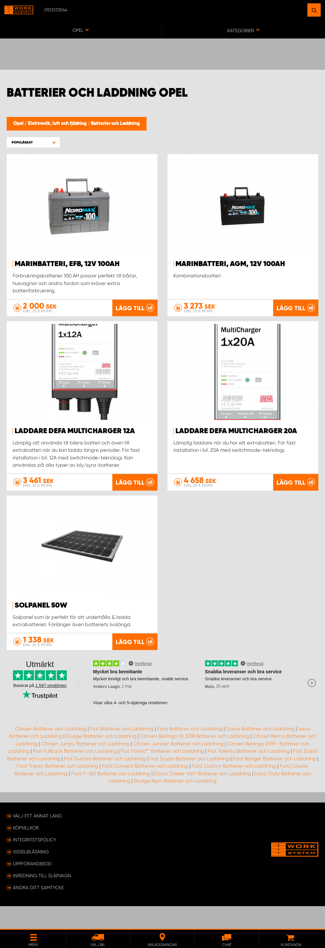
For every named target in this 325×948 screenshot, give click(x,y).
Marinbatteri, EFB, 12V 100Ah (67, 264)
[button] (33, 142)
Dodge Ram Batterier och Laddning (175, 803)
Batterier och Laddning (115, 123)
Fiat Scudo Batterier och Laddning (189, 781)
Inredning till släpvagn (42, 898)
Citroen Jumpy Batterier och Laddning (85, 766)
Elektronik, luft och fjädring (58, 123)
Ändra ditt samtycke (38, 910)
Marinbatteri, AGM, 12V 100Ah (230, 264)
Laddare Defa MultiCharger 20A (236, 438)
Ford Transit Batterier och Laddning (57, 789)
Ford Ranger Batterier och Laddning (274, 781)
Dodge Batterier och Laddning (101, 759)
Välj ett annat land (37, 838)
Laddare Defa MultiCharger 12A (75, 438)
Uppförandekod (32, 886)
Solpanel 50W (41, 612)
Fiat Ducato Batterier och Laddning (105, 781)
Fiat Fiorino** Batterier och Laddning (162, 774)
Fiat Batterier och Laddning (122, 751)
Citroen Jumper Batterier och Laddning (178, 766)
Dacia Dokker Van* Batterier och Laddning (202, 796)
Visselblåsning (31, 874)
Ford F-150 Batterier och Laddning (110, 796)
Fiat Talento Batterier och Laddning (249, 774)
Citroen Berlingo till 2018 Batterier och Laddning (194, 759)
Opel (19, 123)
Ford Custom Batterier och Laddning (234, 789)
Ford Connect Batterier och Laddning (145, 789)
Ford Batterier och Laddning (189, 751)
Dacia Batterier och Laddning (260, 751)
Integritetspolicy (34, 862)
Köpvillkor (26, 850)
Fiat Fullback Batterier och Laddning (75, 774)
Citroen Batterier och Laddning (50, 751)
